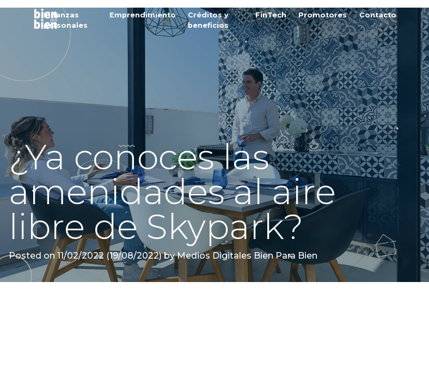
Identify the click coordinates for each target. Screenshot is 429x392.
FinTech (270, 15)
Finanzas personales (66, 20)
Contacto (377, 15)
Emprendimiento (142, 15)
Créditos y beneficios (208, 20)
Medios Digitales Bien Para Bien (246, 255)
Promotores (322, 15)
